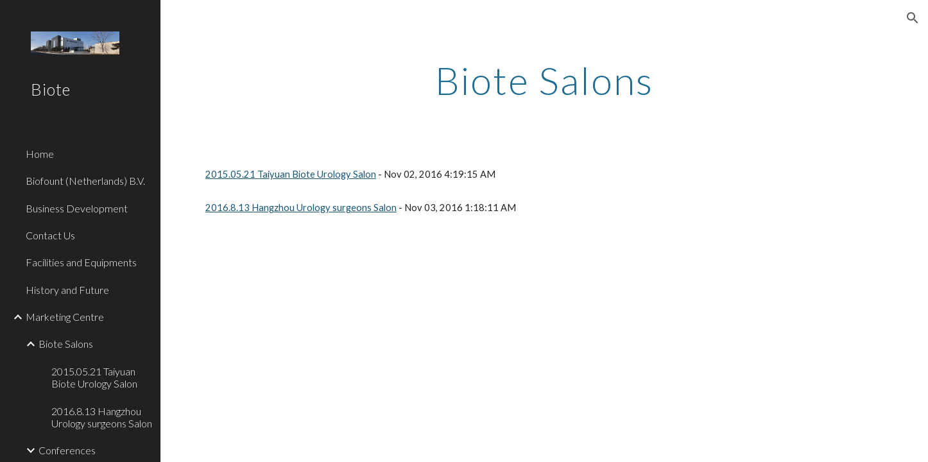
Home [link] (40, 154)
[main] (544, 80)
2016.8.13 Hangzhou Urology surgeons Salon (301, 207)
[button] (912, 18)
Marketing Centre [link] (65, 317)
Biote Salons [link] (66, 344)
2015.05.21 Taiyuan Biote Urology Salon (290, 174)
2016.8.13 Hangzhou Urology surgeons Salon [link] (101, 417)
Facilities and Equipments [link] (81, 262)
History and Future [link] (67, 290)
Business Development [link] (77, 208)
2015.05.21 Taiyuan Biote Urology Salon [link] (94, 377)
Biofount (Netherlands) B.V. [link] (85, 181)
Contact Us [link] (50, 235)
